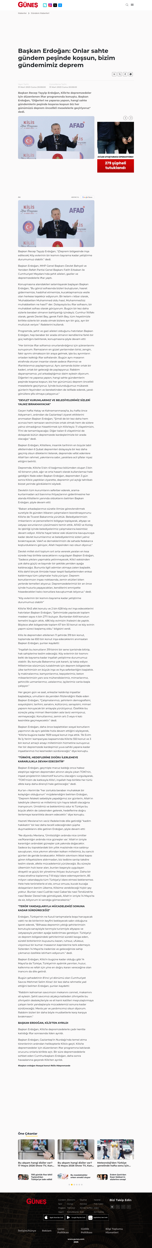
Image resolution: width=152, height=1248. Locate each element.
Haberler (22, 13)
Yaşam (61, 1212)
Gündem (62, 1200)
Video (96, 1208)
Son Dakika (99, 1212)
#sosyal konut (43, 1066)
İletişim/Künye (27, 1230)
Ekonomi (71, 1200)
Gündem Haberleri (40, 13)
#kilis (53, 1066)
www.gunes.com (76, 1239)
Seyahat (83, 1200)
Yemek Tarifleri (86, 1208)
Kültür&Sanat (73, 1212)
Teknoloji (71, 1208)
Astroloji (83, 1204)
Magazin (62, 1208)
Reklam (47, 1230)
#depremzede (63, 1066)
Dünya (70, 1204)
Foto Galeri (98, 1204)
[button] (125, 118)
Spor (60, 1204)
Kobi (82, 1212)
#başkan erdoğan (27, 1066)
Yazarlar (97, 1200)
